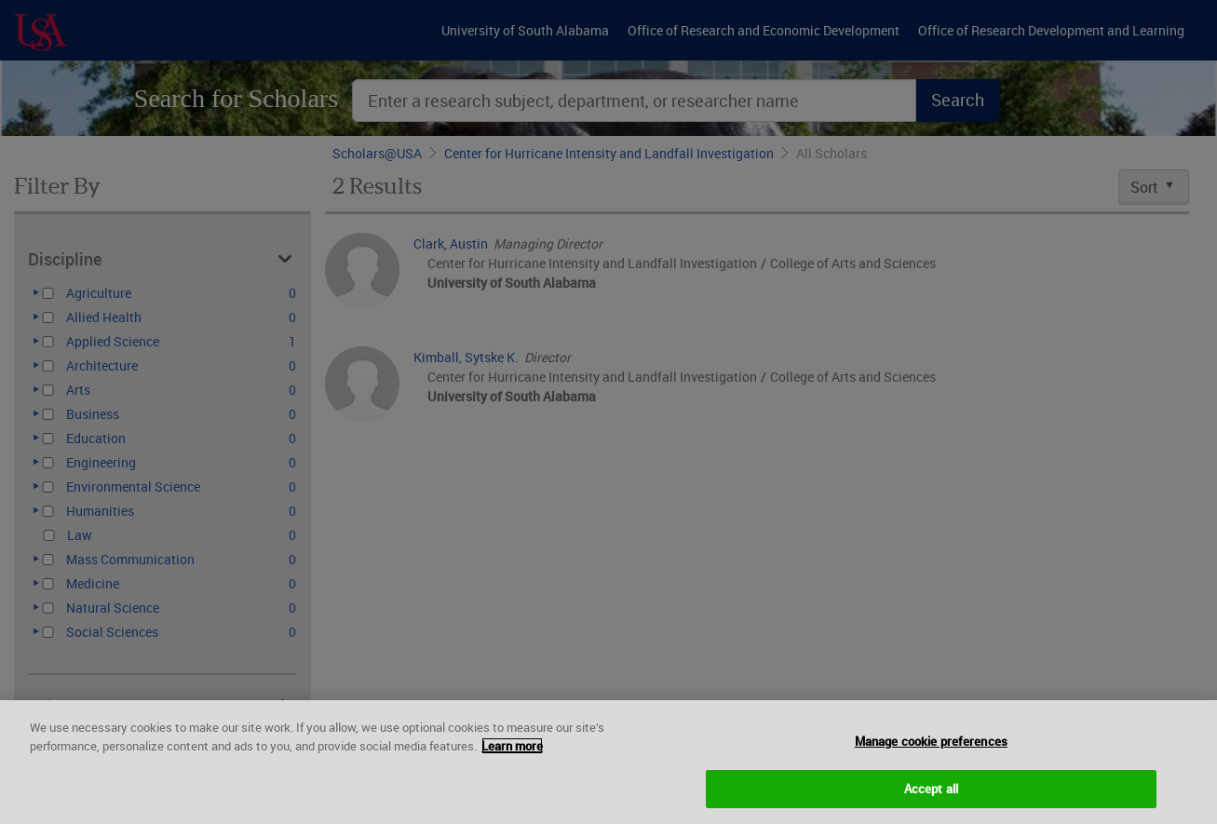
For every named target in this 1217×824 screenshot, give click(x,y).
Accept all (931, 799)
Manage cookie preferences (931, 752)
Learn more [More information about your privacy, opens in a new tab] (512, 757)
